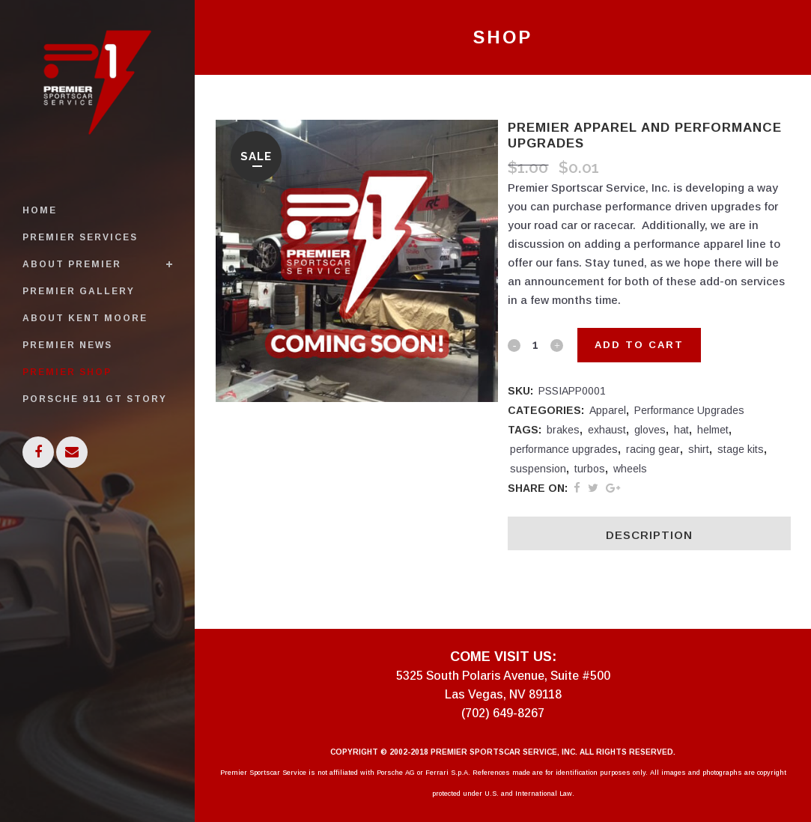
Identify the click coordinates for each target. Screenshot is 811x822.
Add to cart (639, 344)
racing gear (653, 449)
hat (681, 430)
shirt (698, 449)
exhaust (607, 430)
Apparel (607, 410)
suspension (538, 469)
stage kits (740, 449)
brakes (563, 430)
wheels (630, 469)
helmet (713, 430)
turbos (589, 469)
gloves (650, 430)
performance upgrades (564, 449)
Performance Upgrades (689, 410)
